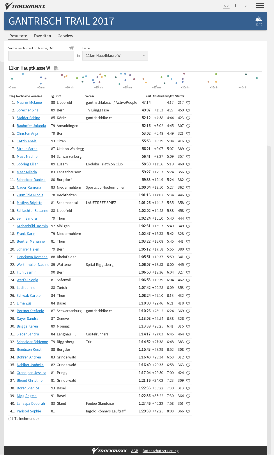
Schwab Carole (29, 295)
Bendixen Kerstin (30, 349)
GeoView (65, 35)
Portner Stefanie (30, 310)
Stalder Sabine (28, 117)
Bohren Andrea (29, 357)
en (246, 5)
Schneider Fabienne (32, 341)
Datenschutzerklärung (161, 450)
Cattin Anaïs (27, 140)
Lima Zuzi (24, 303)
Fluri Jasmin (26, 272)
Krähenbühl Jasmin (32, 225)
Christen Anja (27, 133)
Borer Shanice (28, 388)
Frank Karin (26, 233)
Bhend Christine (29, 380)
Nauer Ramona (29, 187)
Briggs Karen (27, 326)
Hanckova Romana (32, 256)
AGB (134, 450)
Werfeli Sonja (27, 279)
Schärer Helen (28, 249)
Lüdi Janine (26, 287)
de (226, 5)
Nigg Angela (27, 395)
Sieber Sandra (28, 334)
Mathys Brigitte (29, 202)
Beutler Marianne (31, 241)
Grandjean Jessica (31, 372)
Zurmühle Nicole (30, 194)
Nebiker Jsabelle (30, 364)
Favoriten (42, 35)
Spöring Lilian (28, 164)
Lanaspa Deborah (31, 403)
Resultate (18, 35)
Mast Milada (27, 171)
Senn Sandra (27, 218)
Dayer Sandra (27, 318)
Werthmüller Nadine (33, 264)
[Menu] (260, 6)
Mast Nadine (27, 156)
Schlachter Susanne (32, 210)
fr (236, 5)
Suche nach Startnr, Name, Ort (41, 48)
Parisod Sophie (29, 411)
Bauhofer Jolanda (31, 125)
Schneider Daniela (31, 179)
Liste (86, 48)
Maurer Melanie (29, 102)
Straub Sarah (27, 148)
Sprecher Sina (28, 110)
